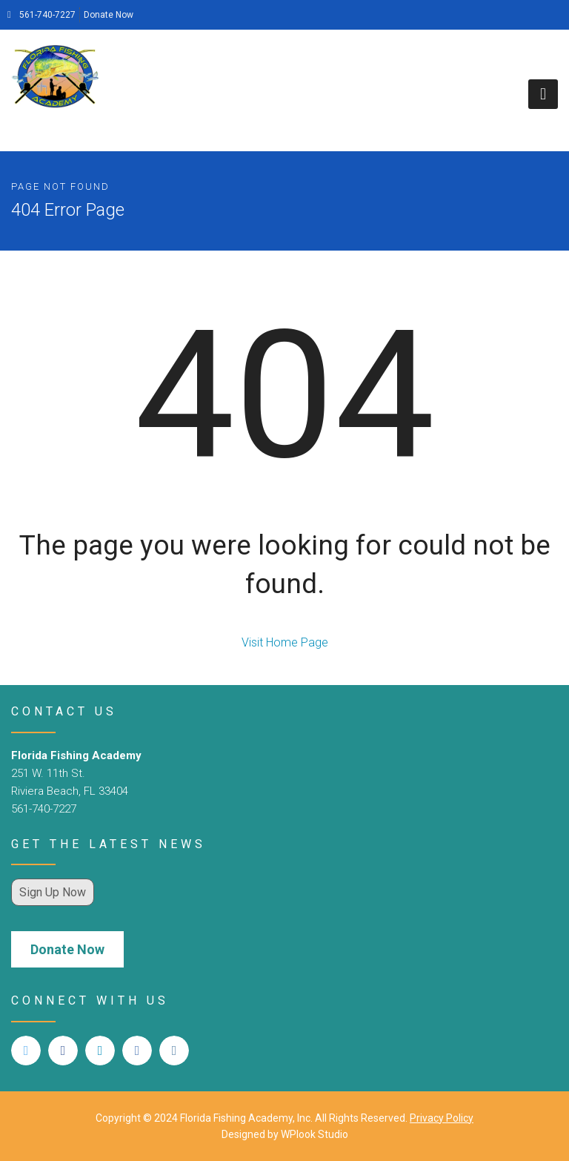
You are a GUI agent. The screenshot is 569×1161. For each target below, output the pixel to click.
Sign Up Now (52, 892)
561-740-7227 (41, 15)
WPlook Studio (314, 1134)
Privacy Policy (441, 1118)
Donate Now (108, 15)
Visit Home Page (285, 642)
